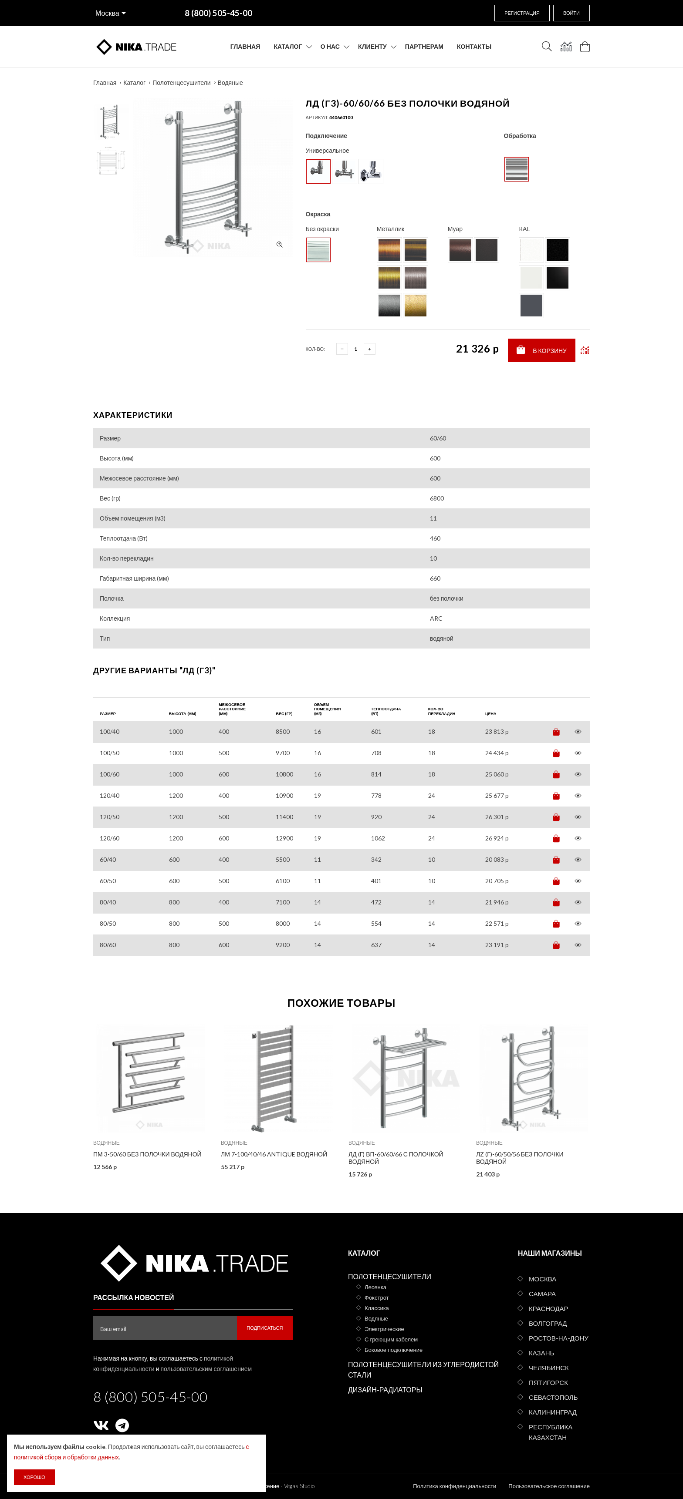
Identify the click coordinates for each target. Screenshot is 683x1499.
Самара (542, 1293)
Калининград (553, 1412)
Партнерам (424, 46)
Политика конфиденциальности (454, 1485)
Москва (107, 13)
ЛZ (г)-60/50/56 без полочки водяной (520, 1157)
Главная (245, 46)
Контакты (474, 46)
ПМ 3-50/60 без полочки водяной (147, 1154)
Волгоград (548, 1323)
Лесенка (375, 1287)
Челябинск (549, 1367)
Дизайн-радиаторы (385, 1389)
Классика (377, 1307)
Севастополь (553, 1397)
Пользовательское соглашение (549, 1485)
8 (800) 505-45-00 (150, 1396)
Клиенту (372, 46)
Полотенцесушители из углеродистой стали (423, 1369)
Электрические (384, 1328)
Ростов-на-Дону (558, 1338)
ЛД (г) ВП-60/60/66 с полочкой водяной (395, 1157)
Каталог (288, 46)
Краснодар (548, 1308)
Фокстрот (377, 1297)
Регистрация (522, 13)
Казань (541, 1353)
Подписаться (265, 1328)
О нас (330, 46)
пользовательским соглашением (206, 1368)
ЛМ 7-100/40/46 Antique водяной (274, 1154)
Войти (571, 13)
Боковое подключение (394, 1349)
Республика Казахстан (550, 1432)
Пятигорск (548, 1382)
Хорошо (34, 1477)
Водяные (230, 82)
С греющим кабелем (391, 1339)
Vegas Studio (299, 1485)
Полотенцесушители (181, 82)
